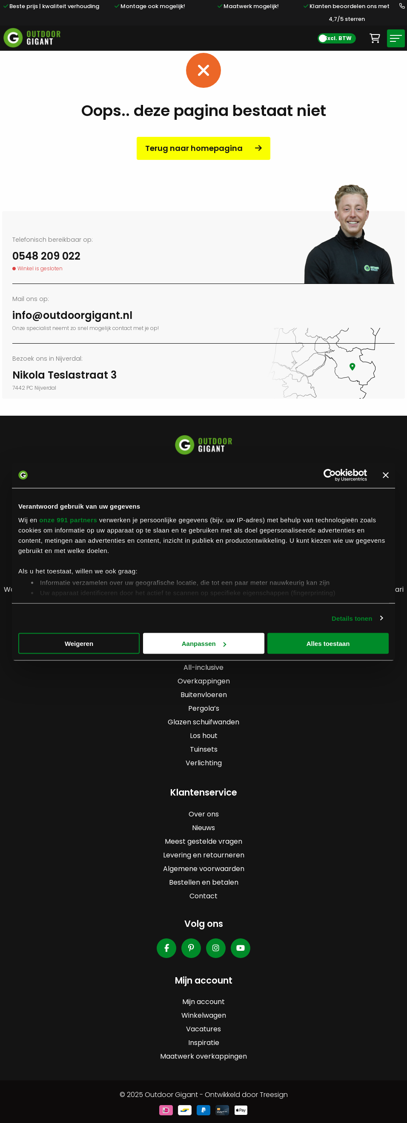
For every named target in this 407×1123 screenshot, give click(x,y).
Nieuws (203, 828)
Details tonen (352, 618)
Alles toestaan (328, 643)
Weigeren (79, 643)
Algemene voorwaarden (203, 869)
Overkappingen (204, 681)
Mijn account (203, 1002)
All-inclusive (203, 667)
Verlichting (204, 763)
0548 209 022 (46, 256)
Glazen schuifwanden (203, 722)
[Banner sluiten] (386, 475)
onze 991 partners (68, 519)
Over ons (204, 814)
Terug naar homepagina (194, 148)
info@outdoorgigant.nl (72, 315)
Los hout (204, 736)
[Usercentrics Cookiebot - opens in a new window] (329, 475)
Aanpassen (204, 643)
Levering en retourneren (203, 855)
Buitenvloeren (204, 695)
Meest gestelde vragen (203, 841)
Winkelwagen (203, 1015)
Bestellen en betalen (203, 882)
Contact (203, 896)
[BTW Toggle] (337, 38)
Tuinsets (204, 749)
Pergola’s (203, 708)
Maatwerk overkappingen (203, 1056)
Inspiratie (203, 1043)
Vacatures (203, 1029)
